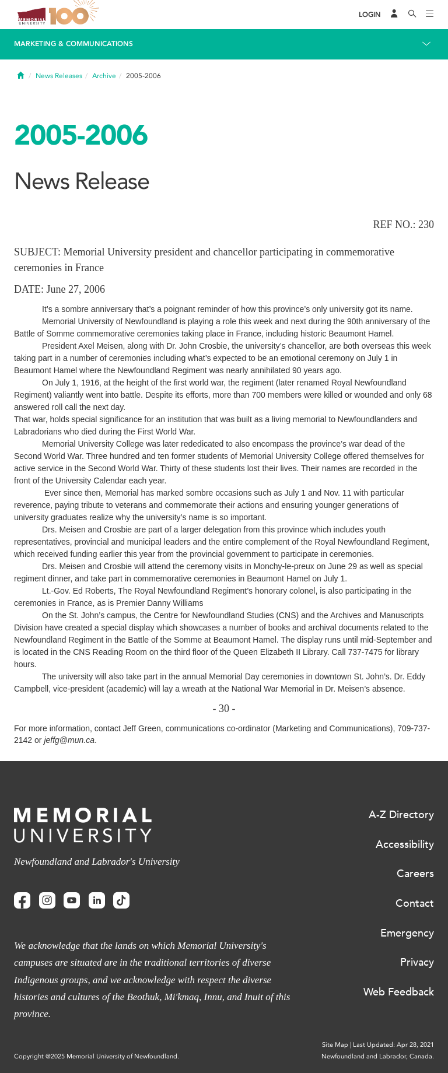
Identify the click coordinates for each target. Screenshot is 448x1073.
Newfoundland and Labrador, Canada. (377, 1056)
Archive (104, 76)
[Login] (369, 14)
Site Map (335, 1045)
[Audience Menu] (394, 14)
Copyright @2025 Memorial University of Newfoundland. (96, 1056)
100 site (76, 14)
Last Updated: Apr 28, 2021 (393, 1045)
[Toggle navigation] (430, 14)
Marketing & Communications (73, 44)
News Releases (59, 76)
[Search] (412, 14)
